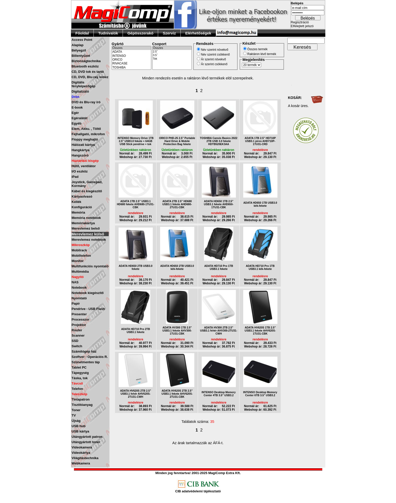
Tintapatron (81, 399)
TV (74, 415)
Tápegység (80, 373)
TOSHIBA (131, 68)
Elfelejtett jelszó (302, 26)
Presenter (79, 314)
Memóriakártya (83, 223)
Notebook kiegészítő (88, 293)
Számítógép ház (84, 351)
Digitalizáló (80, 91)
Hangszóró (80, 155)
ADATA (131, 52)
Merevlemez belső (86, 228)
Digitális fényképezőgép (84, 84)
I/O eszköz (80, 171)
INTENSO (131, 56)
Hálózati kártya (83, 145)
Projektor (79, 325)
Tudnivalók (108, 33)
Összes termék (257, 49)
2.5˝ (172, 52)
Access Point (82, 40)
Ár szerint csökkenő (214, 64)
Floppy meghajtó (85, 139)
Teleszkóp (79, 394)
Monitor (78, 261)
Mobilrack (79, 250)
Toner (76, 410)
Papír (76, 303)
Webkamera (81, 463)
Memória (78, 212)
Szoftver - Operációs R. (90, 357)
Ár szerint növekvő (213, 59)
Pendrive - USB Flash (88, 309)
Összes (131, 48)
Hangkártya (81, 150)
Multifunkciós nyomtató (90, 266)
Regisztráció (300, 22)
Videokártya (81, 453)
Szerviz (169, 33)
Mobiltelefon (81, 255)
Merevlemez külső (88, 234)
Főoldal (82, 33)
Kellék (76, 202)
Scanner (78, 335)
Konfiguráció (82, 207)
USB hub (79, 426)
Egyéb (77, 123)
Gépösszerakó (140, 33)
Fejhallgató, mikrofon (88, 134)
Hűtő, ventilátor (84, 166)
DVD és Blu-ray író (86, 102)
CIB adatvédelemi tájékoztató (198, 491)
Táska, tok (80, 378)
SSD (75, 341)
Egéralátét (80, 118)
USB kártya (80, 431)
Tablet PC (79, 367)
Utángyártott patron (87, 437)
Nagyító (78, 277)
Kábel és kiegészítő (87, 191)
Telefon (77, 389)
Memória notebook (86, 218)
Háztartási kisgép (85, 161)
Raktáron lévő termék (261, 54)
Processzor (80, 319)
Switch (77, 346)
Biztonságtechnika (86, 61)
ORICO (131, 60)
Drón (75, 97)
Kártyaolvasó (82, 196)
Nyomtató (79, 298)
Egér (75, 113)
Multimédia (80, 271)
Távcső (77, 383)
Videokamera (82, 447)
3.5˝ (172, 55)
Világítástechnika (85, 458)
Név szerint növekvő (214, 49)
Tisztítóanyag (82, 405)
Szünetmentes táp (86, 362)
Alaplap (78, 45)
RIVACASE (131, 63)
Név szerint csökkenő (215, 54)
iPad (75, 177)
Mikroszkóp (81, 245)
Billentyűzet (81, 56)
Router (77, 330)
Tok (172, 59)
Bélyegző (79, 50)
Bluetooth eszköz (85, 66)
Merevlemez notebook (89, 239)
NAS (75, 282)
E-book (77, 107)
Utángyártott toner (86, 442)
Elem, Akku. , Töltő (86, 129)
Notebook (79, 287)
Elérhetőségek (198, 33)
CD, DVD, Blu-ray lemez (90, 77)
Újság (76, 421)
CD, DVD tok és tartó (88, 72)
